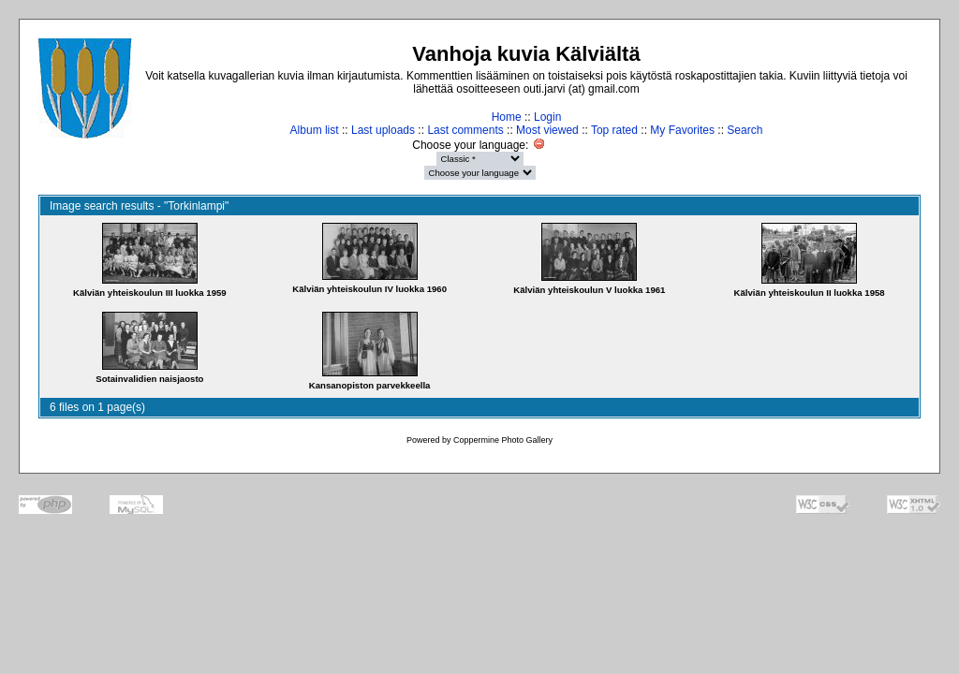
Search (744, 130)
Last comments (465, 130)
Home (507, 117)
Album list (314, 130)
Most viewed (547, 130)
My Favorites (682, 130)
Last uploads (383, 130)
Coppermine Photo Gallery (503, 440)
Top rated (614, 130)
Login (547, 117)
